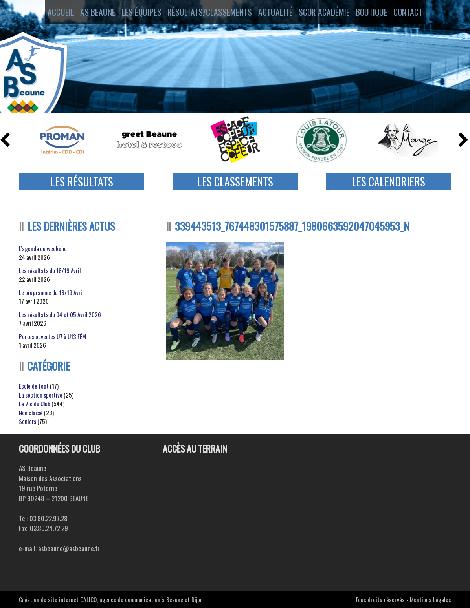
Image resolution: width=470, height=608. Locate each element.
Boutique (375, 13)
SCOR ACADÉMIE (324, 13)
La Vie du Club (34, 403)
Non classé (31, 412)
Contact (417, 13)
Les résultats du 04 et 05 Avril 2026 (60, 314)
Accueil (51, 13)
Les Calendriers (388, 181)
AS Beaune (92, 13)
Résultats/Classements (206, 13)
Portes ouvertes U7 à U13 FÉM (52, 336)
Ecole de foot (34, 386)
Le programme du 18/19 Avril (51, 292)
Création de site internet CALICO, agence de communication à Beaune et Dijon (111, 599)
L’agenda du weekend (43, 248)
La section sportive (40, 395)
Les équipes (139, 13)
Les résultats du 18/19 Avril (50, 270)
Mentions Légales (430, 599)
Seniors (27, 421)
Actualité (273, 13)
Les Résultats (81, 181)
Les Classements (235, 181)
